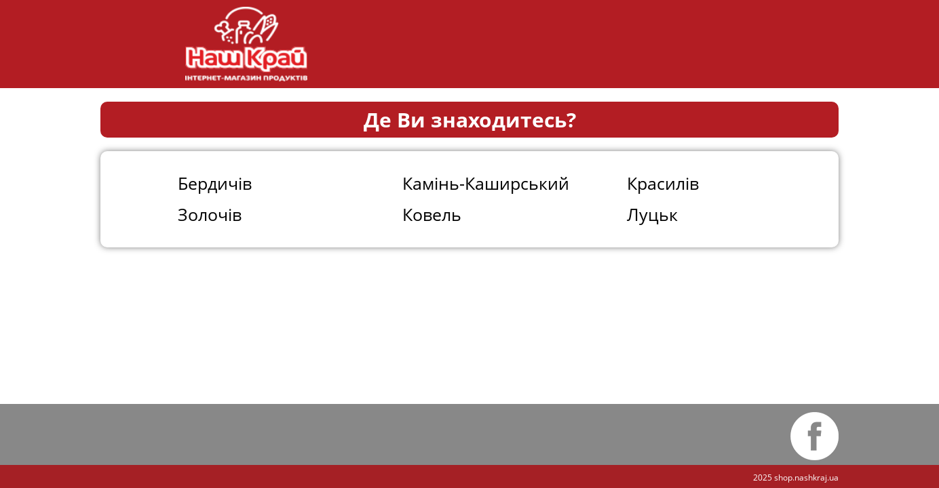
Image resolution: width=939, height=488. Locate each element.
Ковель (431, 214)
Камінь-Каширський (485, 183)
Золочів (210, 214)
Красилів (663, 183)
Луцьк (652, 214)
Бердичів (215, 183)
